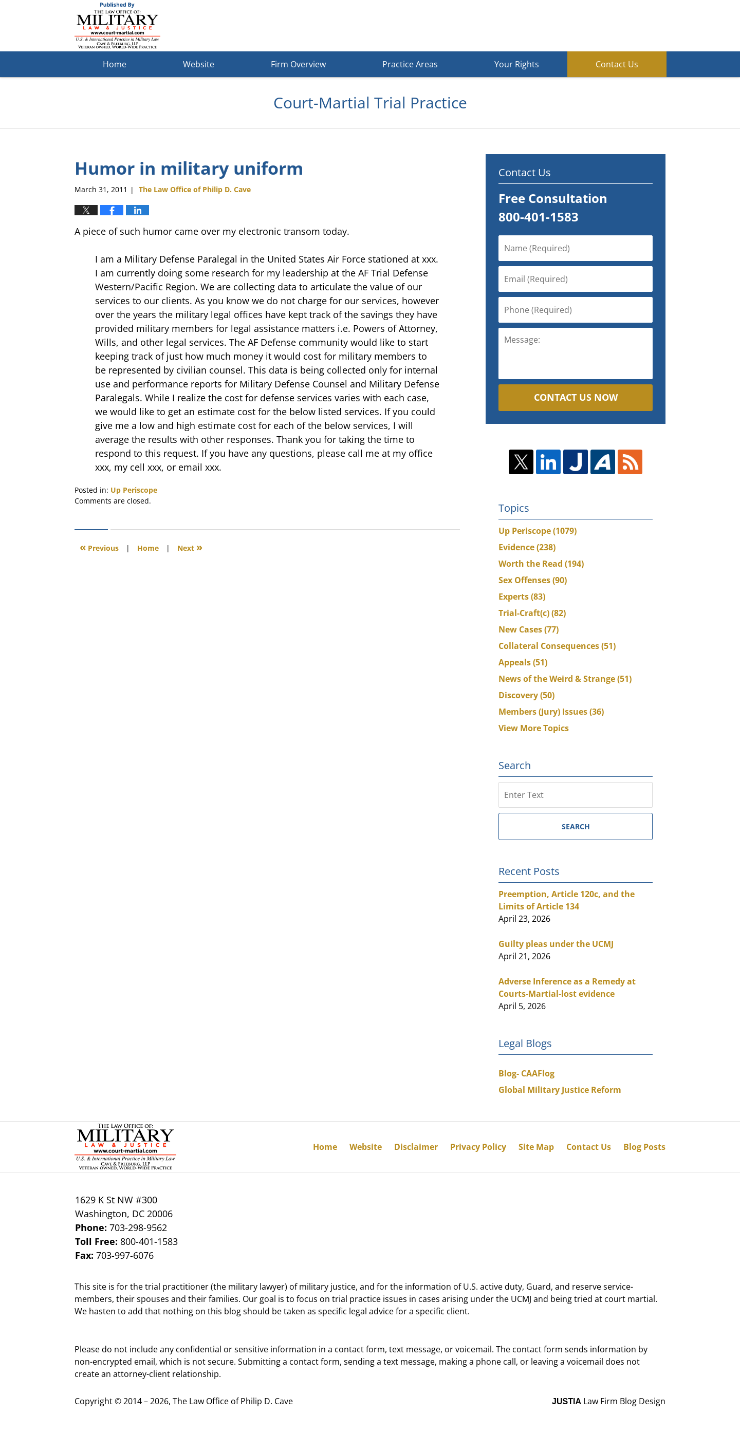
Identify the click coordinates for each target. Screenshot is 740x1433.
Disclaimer (416, 1146)
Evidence (527, 547)
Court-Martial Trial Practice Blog (117, 26)
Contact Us (617, 64)
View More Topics (533, 728)
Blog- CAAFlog (526, 1073)
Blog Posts (644, 1146)
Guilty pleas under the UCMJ (556, 944)
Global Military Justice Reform (559, 1089)
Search (576, 826)
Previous (99, 547)
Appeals (522, 662)
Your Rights (516, 64)
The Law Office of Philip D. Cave (233, 1401)
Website (198, 64)
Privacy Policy (478, 1146)
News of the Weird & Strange (565, 678)
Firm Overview (298, 64)
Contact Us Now (576, 397)
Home (114, 64)
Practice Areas (410, 64)
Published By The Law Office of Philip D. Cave (590, 26)
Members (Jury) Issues (551, 711)
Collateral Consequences (557, 646)
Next (189, 547)
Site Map (536, 1146)
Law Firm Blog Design (608, 1401)
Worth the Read (541, 563)
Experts (521, 596)
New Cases (528, 629)
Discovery (526, 695)
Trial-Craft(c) (532, 613)
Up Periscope (133, 490)
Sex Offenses (532, 580)
